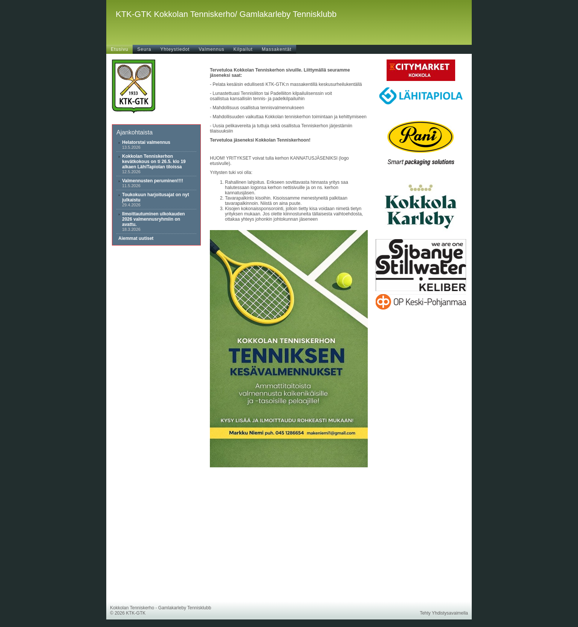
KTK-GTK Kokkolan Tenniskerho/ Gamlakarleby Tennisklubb (226, 14)
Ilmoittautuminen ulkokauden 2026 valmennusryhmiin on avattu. (153, 219)
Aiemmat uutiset (135, 238)
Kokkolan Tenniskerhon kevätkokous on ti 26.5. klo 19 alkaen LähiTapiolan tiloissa (154, 161)
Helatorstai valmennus (146, 142)
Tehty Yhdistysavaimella (444, 613)
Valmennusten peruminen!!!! (152, 180)
